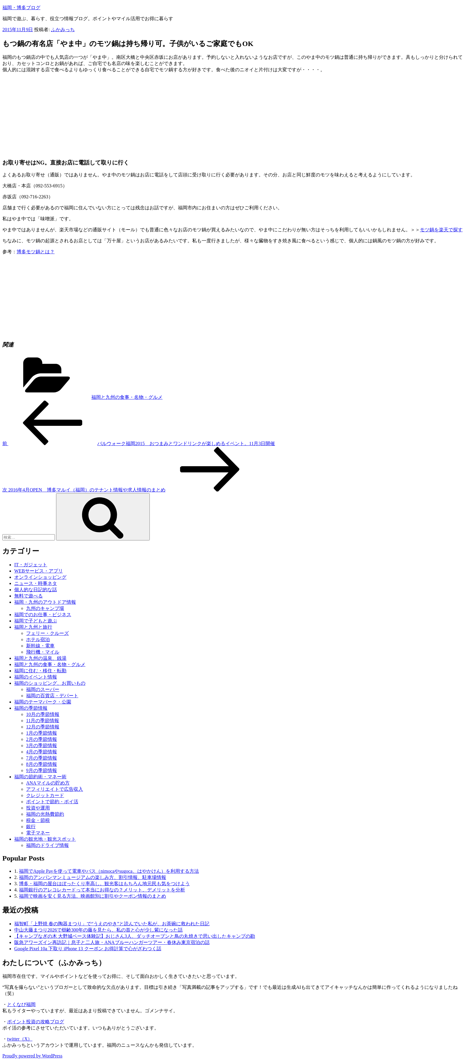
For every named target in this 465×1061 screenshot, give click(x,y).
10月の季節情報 (42, 714)
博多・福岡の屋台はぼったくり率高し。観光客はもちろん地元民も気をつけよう (104, 883)
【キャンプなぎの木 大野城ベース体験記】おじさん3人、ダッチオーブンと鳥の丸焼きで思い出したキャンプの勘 (134, 936)
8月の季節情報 (41, 764)
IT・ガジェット (30, 564)
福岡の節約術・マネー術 (40, 776)
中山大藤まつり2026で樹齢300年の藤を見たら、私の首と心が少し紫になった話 (98, 929)
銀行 (31, 826)
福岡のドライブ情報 (47, 845)
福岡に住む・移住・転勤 (40, 670)
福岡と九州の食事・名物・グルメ (127, 397)
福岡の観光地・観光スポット (45, 839)
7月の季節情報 (41, 757)
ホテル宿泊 (38, 639)
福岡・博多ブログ (21, 7)
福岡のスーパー (42, 689)
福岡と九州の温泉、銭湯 (40, 658)
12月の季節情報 (42, 726)
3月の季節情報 (41, 745)
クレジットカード (45, 795)
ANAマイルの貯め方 (48, 782)
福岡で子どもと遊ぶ (35, 620)
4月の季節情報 (41, 751)
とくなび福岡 (21, 1004)
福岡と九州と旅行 (33, 627)
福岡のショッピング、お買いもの (49, 683)
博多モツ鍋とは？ (36, 251)
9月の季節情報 (41, 770)
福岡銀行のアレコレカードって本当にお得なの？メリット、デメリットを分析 (102, 889)
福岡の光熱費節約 (45, 814)
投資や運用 (38, 807)
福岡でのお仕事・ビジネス (42, 614)
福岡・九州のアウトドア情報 (45, 602)
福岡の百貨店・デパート (52, 695)
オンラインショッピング (40, 577)
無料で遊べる (28, 595)
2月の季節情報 (41, 739)
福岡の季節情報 (30, 708)
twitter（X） (19, 1038)
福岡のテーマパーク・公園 (42, 701)
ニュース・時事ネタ (35, 583)
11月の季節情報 (42, 720)
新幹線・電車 (40, 645)
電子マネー (38, 832)
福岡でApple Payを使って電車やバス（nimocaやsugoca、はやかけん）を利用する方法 (109, 871)
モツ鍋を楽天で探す (441, 229)
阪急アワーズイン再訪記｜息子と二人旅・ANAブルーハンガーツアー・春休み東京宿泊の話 (112, 942)
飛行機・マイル (42, 651)
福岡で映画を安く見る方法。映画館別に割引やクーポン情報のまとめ (92, 896)
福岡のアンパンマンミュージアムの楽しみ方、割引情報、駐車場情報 (92, 877)
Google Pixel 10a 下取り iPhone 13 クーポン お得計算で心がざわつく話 (87, 948)
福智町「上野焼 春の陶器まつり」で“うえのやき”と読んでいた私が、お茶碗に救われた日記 (111, 923)
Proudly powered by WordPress (32, 1055)
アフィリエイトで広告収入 (54, 789)
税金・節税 (38, 820)
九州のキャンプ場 (45, 608)
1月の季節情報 (41, 733)
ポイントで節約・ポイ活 (52, 801)
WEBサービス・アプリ (38, 570)
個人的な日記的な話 (35, 589)
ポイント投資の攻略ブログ (35, 1021)
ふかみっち (63, 29)
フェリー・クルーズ (47, 633)
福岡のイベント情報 (35, 676)
